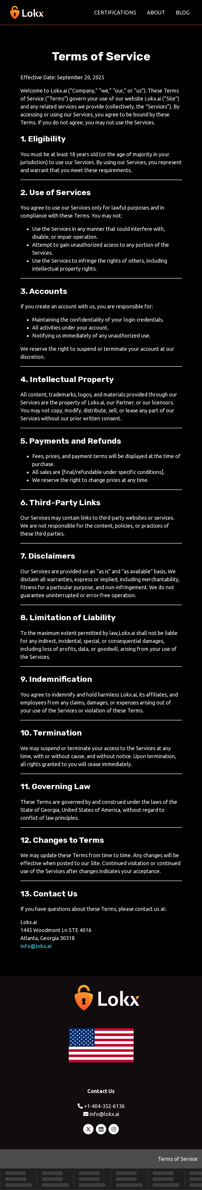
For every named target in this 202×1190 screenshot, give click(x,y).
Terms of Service (178, 1159)
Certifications (115, 12)
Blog (183, 12)
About (156, 12)
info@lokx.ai (36, 946)
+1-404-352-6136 (104, 1106)
